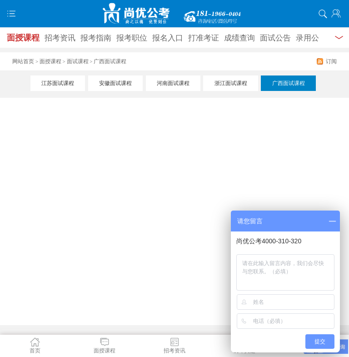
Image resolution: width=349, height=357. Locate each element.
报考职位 (131, 38)
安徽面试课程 (115, 83)
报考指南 (95, 38)
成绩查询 (239, 38)
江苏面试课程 (57, 83)
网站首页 (23, 61)
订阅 (331, 61)
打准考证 (203, 38)
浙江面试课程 (230, 83)
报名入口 (167, 38)
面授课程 (23, 37)
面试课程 (78, 61)
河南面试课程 (173, 83)
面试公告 (275, 38)
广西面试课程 (288, 83)
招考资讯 (60, 38)
